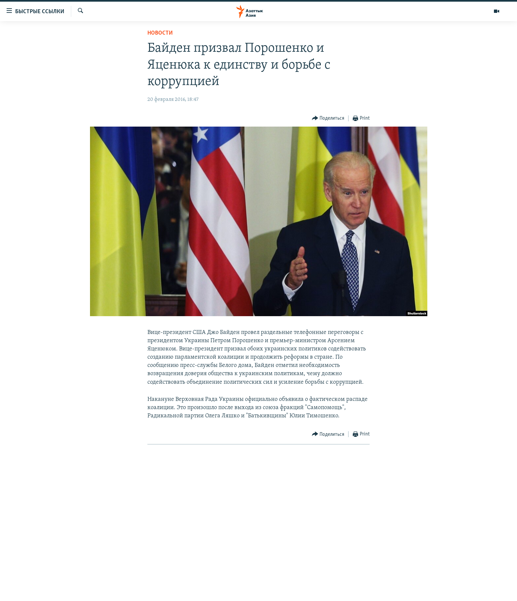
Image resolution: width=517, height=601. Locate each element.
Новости (160, 33)
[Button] (328, 118)
